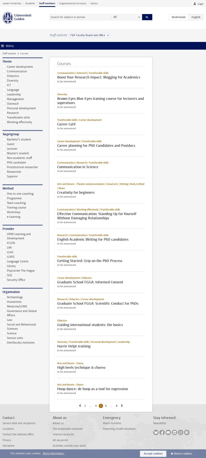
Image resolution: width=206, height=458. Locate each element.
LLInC (8, 252)
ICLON (9, 243)
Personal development (19, 108)
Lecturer (10, 149)
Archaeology (13, 297)
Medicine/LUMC (15, 306)
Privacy (7, 440)
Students (30, 3)
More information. (53, 453)
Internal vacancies (63, 434)
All (115, 17)
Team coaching (14, 203)
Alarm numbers (112, 423)
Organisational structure (72, 3)
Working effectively (17, 122)
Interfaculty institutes (19, 343)
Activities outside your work (69, 446)
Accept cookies (153, 453)
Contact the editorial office (18, 434)
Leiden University (12, 3)
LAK (7, 247)
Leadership (12, 94)
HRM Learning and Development (17, 236)
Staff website (9, 53)
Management (13, 99)
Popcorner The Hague (19, 271)
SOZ (7, 275)
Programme (12, 198)
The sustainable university (68, 429)
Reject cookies (183, 453)
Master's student (16, 153)
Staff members (47, 3)
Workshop (11, 212)
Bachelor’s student (17, 139)
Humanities (12, 302)
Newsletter (159, 423)
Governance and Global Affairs (20, 313)
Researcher (12, 172)
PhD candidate (14, 162)
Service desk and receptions (19, 423)
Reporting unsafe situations (119, 429)
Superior (10, 176)
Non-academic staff (17, 158)
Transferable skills (16, 117)
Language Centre (15, 261)
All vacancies (60, 440)
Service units (13, 338)
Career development (18, 67)
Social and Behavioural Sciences (19, 327)
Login (200, 3)
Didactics (11, 76)
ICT (7, 85)
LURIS (8, 257)
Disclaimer (9, 446)
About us (58, 423)
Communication (15, 71)
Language (11, 90)
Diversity (10, 81)
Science (10, 333)
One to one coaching (18, 194)
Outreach (11, 104)
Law (7, 320)
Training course (14, 207)
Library (94, 3)
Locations (8, 429)
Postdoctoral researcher (20, 167)
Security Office (14, 280)
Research (11, 113)
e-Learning (11, 217)
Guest (8, 144)
